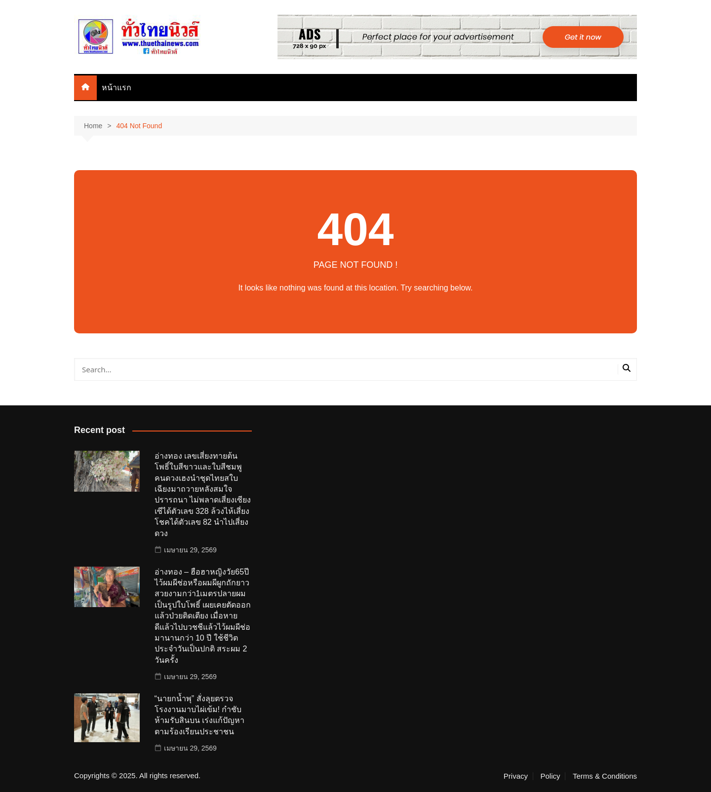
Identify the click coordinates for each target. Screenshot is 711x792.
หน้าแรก (116, 87)
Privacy (516, 776)
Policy (550, 776)
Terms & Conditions (605, 776)
